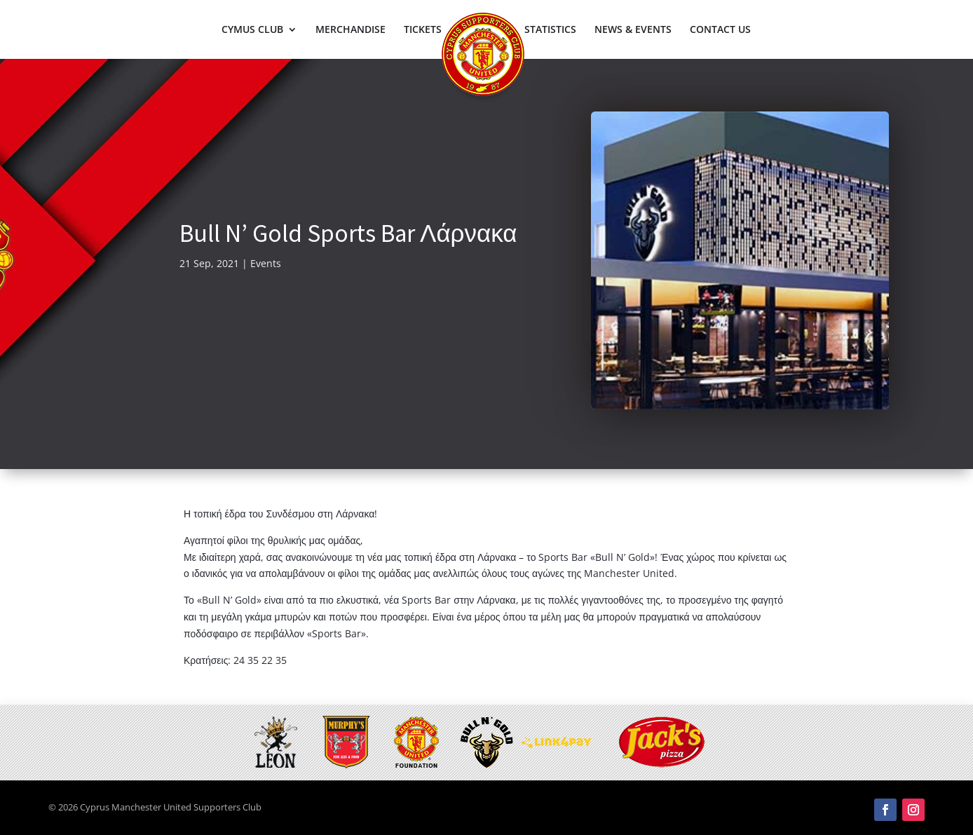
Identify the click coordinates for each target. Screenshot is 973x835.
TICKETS (423, 30)
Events (265, 263)
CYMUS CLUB (252, 30)
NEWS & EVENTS (633, 30)
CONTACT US (720, 30)
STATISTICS (550, 30)
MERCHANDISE (350, 30)
